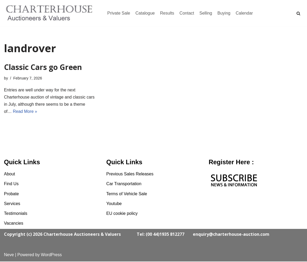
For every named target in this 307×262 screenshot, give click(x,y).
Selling (205, 13)
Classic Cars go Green (43, 67)
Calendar (244, 13)
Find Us (11, 184)
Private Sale (118, 13)
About (9, 174)
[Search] (298, 13)
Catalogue (145, 13)
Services (12, 204)
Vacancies (13, 223)
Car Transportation (123, 184)
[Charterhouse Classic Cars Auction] (50, 13)
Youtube (114, 204)
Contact (187, 13)
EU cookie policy (121, 214)
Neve (9, 255)
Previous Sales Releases (129, 174)
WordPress (51, 255)
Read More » (25, 112)
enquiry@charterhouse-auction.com (231, 235)
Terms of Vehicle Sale (126, 194)
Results (167, 13)
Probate (11, 194)
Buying (223, 13)
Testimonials (15, 214)
